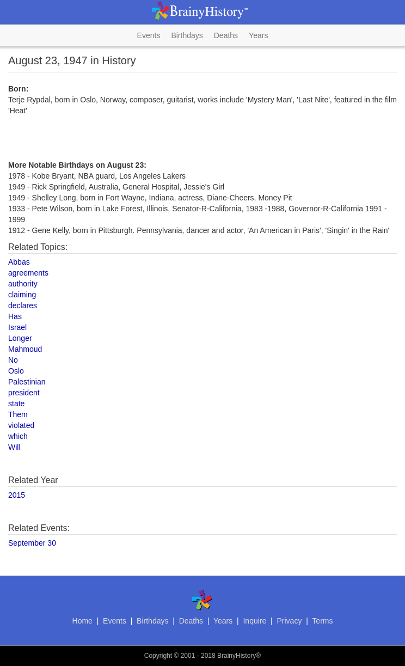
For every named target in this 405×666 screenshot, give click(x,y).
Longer (20, 338)
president (24, 392)
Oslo (16, 370)
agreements (28, 272)
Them (18, 414)
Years (258, 35)
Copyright (158, 655)
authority (23, 283)
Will (14, 447)
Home (82, 620)
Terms (322, 620)
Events (149, 35)
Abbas (19, 262)
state (16, 403)
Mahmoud (25, 349)
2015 (16, 495)
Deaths (226, 35)
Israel (17, 327)
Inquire (254, 620)
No (13, 360)
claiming (22, 294)
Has (15, 316)
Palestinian (27, 381)
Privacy (289, 620)
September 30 (32, 543)
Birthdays (186, 35)
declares (22, 305)
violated (21, 425)
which (18, 436)
